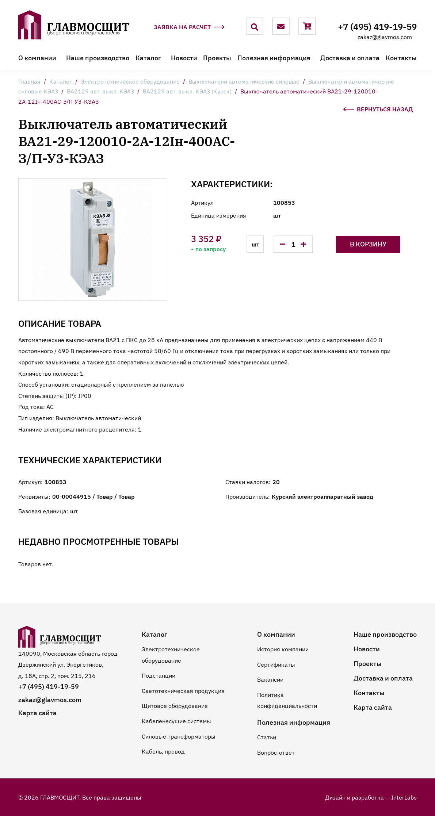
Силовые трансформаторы (178, 736)
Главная (29, 81)
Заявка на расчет (189, 27)
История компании (283, 649)
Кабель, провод (163, 751)
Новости (184, 57)
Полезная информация (273, 57)
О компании (37, 57)
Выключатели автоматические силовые (243, 81)
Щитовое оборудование (175, 705)
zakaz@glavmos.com (385, 36)
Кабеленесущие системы (176, 721)
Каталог (148, 57)
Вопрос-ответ (276, 752)
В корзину (368, 243)
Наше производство (97, 57)
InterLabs (404, 797)
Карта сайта (37, 712)
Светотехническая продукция (183, 690)
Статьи (266, 737)
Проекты (217, 57)
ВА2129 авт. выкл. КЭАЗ (100, 91)
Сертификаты (276, 664)
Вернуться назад (378, 108)
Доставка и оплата (349, 57)
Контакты (401, 57)
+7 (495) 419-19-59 (377, 26)
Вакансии (270, 679)
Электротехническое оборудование (130, 81)
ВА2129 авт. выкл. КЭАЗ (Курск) (187, 91)
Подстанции (158, 675)
